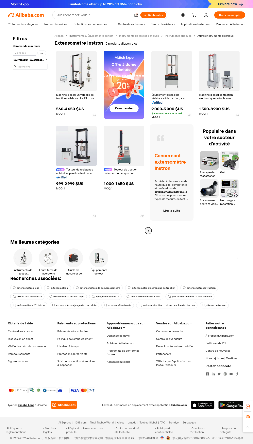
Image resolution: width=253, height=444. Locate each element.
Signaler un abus (18, 361)
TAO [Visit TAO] (162, 422)
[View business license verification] (162, 438)
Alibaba (59, 35)
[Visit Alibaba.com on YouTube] (231, 374)
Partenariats (163, 353)
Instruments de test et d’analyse (139, 35)
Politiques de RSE (216, 343)
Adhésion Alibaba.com (120, 343)
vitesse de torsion (214, 305)
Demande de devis (118, 335)
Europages (189, 422)
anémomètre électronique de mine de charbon (167, 305)
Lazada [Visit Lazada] (132, 422)
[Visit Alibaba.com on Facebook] (207, 374)
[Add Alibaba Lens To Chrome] (64, 405)
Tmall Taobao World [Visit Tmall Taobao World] (102, 422)
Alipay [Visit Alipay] (120, 422)
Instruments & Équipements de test (91, 35)
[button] (136, 15)
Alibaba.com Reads (118, 361)
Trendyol (174, 422)
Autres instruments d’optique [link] (215, 35)
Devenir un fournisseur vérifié (174, 346)
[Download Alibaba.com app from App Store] (202, 405)
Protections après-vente (72, 353)
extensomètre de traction (199, 287)
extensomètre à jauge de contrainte (74, 305)
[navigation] (30, 134)
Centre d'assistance (20, 331)
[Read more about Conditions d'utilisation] (204, 430)
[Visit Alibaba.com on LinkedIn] (213, 374)
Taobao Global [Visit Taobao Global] (148, 422)
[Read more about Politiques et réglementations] (24, 430)
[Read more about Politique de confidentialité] (172, 430)
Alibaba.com (179, 405)
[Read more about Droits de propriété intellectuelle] (134, 430)
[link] (248, 406)
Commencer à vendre (169, 331)
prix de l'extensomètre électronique (190, 296)
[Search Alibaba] (94, 15)
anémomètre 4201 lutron (29, 305)
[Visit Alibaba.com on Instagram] (225, 374)
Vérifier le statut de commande (27, 346)
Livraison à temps (68, 346)
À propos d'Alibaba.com (220, 335)
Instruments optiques (178, 35)
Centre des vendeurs (169, 338)
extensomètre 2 (57, 287)
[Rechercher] (153, 15)
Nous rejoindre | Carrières (221, 358)
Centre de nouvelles (218, 350)
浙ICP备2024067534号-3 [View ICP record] (227, 438)
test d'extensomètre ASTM (143, 296)
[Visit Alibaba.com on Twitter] (219, 374)
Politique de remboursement (75, 338)
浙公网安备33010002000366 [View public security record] (191, 438)
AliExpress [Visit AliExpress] (65, 422)
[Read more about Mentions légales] (54, 430)
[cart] (195, 15)
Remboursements (19, 353)
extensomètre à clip (26, 287)
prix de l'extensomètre (27, 296)
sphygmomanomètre (105, 296)
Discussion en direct (20, 338)
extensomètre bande (117, 305)
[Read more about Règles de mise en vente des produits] (89, 430)
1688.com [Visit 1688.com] (81, 422)
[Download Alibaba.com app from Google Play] (231, 405)
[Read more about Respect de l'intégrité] (233, 430)
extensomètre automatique (66, 296)
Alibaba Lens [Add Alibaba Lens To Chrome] (26, 405)
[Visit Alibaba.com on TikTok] (237, 374)
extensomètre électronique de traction (151, 287)
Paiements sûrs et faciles (72, 331)
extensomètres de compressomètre (98, 287)
